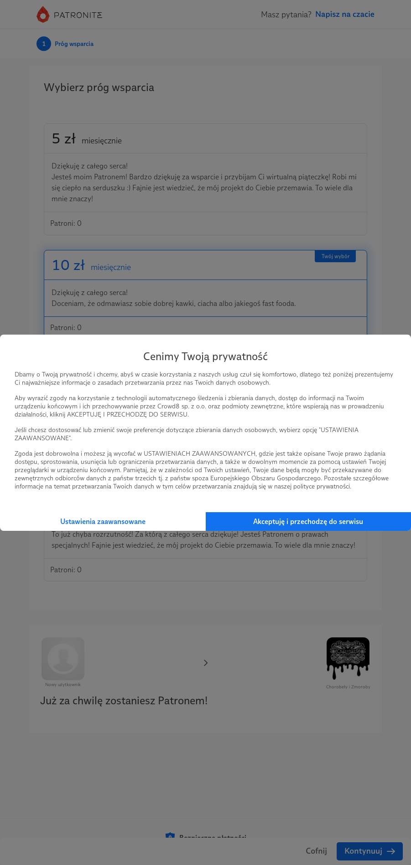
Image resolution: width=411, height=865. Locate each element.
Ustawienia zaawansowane (103, 521)
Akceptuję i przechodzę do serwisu (308, 521)
